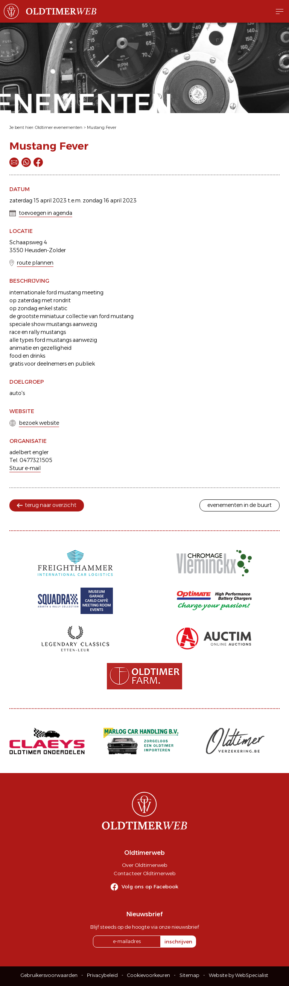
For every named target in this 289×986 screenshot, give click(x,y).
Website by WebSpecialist (238, 975)
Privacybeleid (102, 975)
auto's (17, 393)
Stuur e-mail (25, 468)
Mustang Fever (101, 127)
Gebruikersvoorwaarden (49, 975)
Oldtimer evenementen (58, 127)
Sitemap (189, 975)
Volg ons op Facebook (150, 886)
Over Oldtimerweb (144, 865)
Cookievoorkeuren (148, 975)
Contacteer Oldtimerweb (144, 873)
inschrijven (178, 942)
